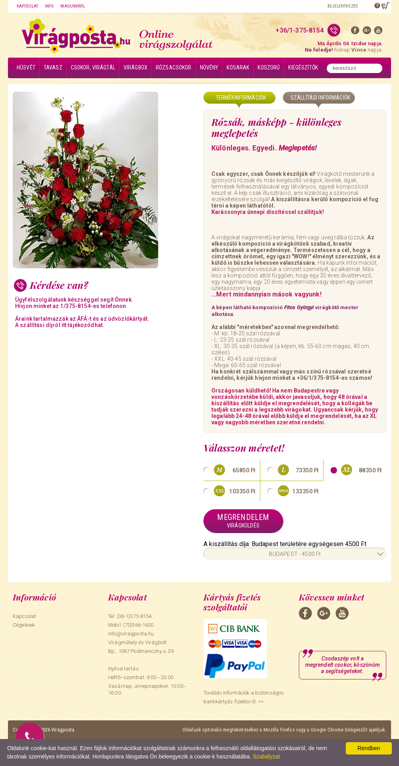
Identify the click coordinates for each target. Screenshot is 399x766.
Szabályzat (266, 756)
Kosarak (238, 67)
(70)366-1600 (138, 625)
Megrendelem (243, 520)
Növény (209, 67)
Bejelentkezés (342, 6)
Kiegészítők (303, 67)
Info (49, 6)
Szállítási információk (320, 97)
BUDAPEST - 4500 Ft (295, 554)
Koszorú (269, 67)
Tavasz (53, 67)
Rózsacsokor (174, 67)
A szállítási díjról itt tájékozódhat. (59, 325)
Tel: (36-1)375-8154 (129, 616)
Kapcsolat (27, 6)
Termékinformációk (241, 97)
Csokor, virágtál (93, 67)
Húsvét (26, 67)
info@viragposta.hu (131, 634)
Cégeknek (24, 625)
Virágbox (135, 67)
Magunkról (72, 6)
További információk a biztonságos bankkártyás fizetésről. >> (243, 697)
